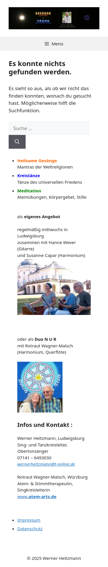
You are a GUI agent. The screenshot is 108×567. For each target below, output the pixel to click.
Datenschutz (30, 528)
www (36, 496)
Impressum (28, 520)
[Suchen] (17, 142)
